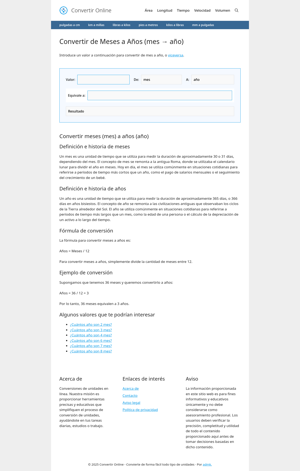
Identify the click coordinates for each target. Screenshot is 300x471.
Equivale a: (76, 95)
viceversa (175, 55)
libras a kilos (121, 25)
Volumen (222, 10)
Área (148, 10)
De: (136, 79)
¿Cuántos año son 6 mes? (91, 340)
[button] (236, 10)
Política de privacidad (140, 409)
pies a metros (148, 25)
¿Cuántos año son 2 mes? (91, 324)
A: (187, 79)
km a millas (96, 25)
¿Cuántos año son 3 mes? (91, 329)
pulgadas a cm (69, 25)
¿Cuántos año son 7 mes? (91, 345)
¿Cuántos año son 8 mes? (91, 351)
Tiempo (183, 10)
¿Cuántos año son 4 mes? (91, 335)
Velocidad (202, 10)
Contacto (130, 395)
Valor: (70, 79)
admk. (207, 464)
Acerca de (130, 388)
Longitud (164, 10)
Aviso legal (131, 402)
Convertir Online (91, 10)
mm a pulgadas (203, 25)
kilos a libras (175, 25)
